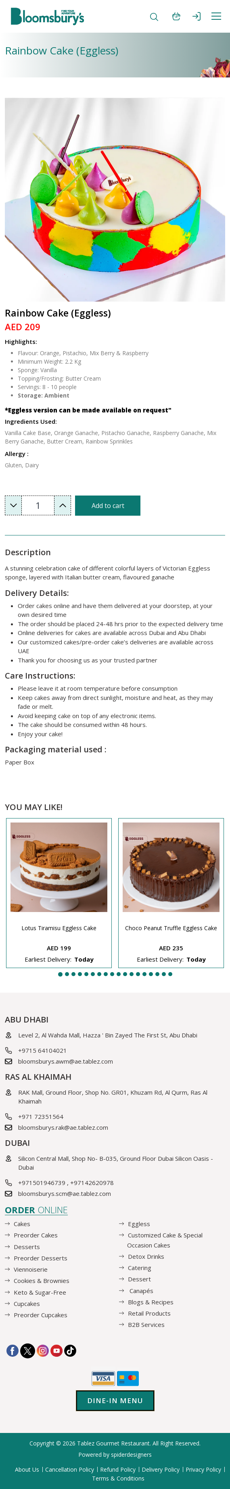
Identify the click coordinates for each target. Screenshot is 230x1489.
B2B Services (146, 1324)
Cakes (22, 1224)
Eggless (139, 1224)
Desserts (27, 1246)
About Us (27, 1469)
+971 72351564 (40, 1116)
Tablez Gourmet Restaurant (113, 1443)
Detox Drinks (146, 1256)
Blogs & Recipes (151, 1302)
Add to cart (108, 505)
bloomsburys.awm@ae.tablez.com (65, 1061)
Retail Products (149, 1313)
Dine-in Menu (115, 1400)
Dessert (139, 1279)
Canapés (140, 1290)
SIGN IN (196, 16)
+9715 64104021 (42, 1050)
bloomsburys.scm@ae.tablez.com (64, 1193)
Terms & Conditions (118, 1478)
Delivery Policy (161, 1469)
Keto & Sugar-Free (40, 1292)
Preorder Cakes (36, 1235)
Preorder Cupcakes (40, 1315)
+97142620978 (92, 1183)
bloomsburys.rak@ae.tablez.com (63, 1127)
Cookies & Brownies (41, 1281)
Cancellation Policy (69, 1469)
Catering (139, 1268)
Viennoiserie (31, 1269)
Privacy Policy (203, 1469)
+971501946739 (41, 1183)
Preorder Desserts (40, 1258)
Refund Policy (118, 1469)
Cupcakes (27, 1303)
